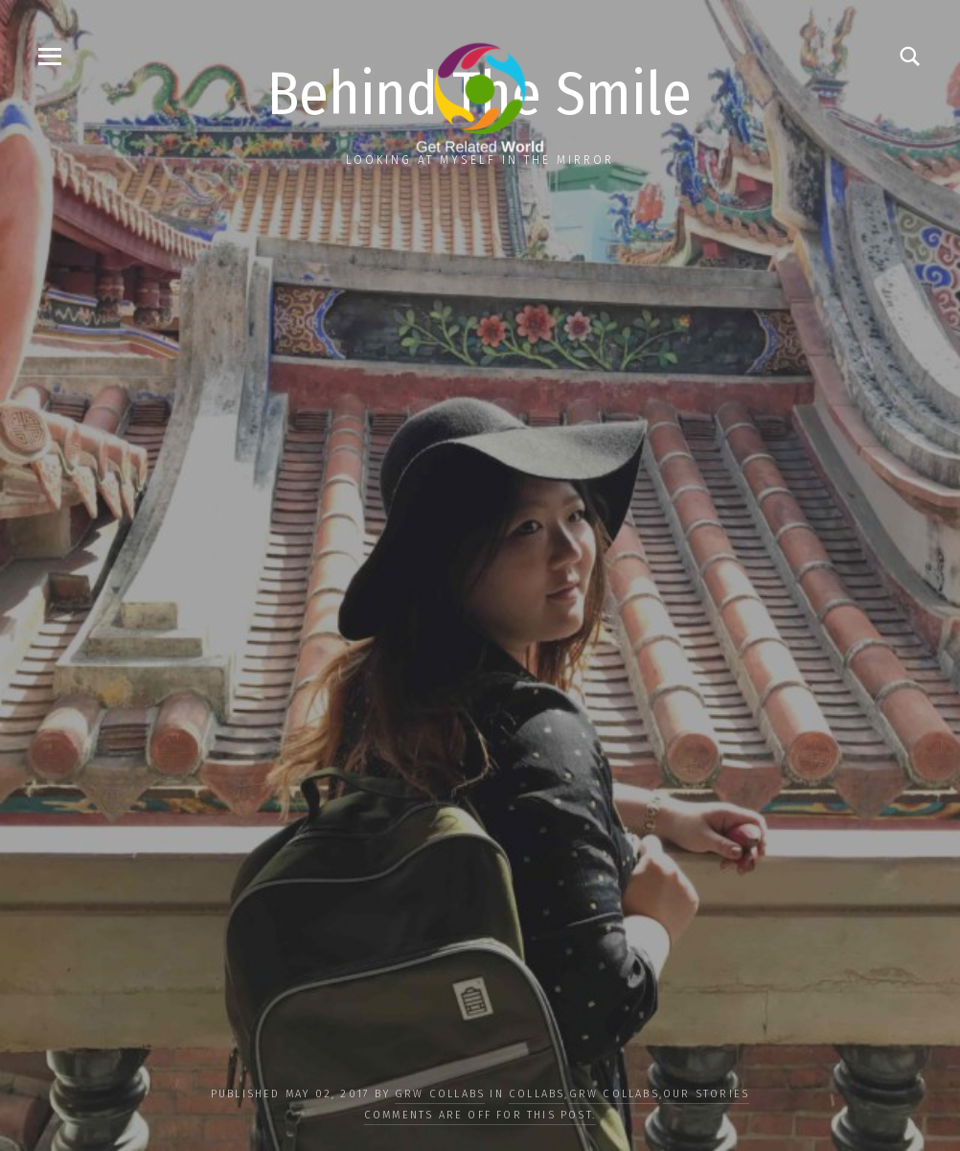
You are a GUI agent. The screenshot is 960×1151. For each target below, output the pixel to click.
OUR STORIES (706, 1094)
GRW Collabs (440, 1094)
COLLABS (536, 1094)
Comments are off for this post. (480, 1115)
